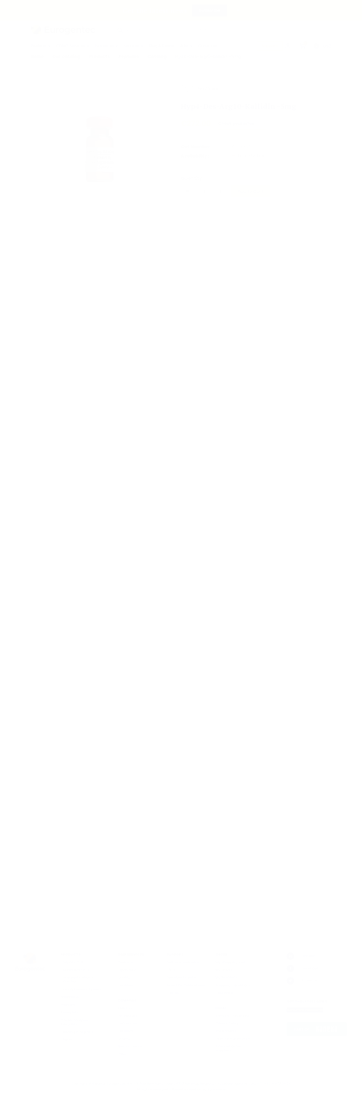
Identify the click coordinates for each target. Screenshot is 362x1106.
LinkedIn (301, 956)
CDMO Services (72, 45)
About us (133, 45)
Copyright (79, 1083)
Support (269, 45)
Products (41, 45)
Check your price (236, 127)
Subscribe (209, 10)
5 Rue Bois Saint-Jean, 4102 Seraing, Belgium (175, 1083)
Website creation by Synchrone (199, 1089)
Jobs (186, 45)
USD (327, 46)
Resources (106, 45)
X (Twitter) (303, 981)
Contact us (207, 45)
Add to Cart (250, 195)
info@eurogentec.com (237, 1083)
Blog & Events (161, 45)
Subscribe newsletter (305, 1009)
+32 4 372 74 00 (278, 1083)
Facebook (302, 968)
